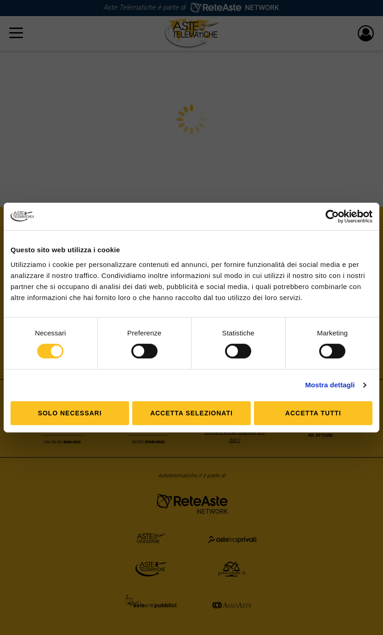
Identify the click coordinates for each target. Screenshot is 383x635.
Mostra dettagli (330, 385)
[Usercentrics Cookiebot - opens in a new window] (332, 216)
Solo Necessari (69, 413)
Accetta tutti (313, 413)
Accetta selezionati (191, 413)
